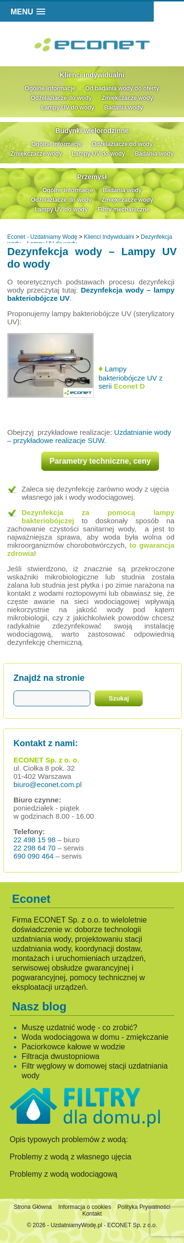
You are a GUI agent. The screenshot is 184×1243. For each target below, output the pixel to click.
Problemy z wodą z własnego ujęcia (70, 1157)
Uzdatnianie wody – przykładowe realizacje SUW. (89, 436)
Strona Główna (32, 1207)
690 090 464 (33, 856)
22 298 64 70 (34, 848)
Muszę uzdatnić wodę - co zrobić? (79, 1027)
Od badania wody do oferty (122, 88)
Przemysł (92, 177)
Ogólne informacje (50, 88)
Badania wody (123, 107)
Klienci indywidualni (92, 75)
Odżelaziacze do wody (61, 98)
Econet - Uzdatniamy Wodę (42, 237)
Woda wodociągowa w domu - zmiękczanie (95, 1037)
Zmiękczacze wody (127, 98)
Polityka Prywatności (144, 1207)
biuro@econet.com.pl (47, 784)
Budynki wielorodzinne (91, 131)
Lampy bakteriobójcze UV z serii (130, 377)
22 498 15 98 (34, 840)
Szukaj (119, 698)
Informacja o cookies (84, 1207)
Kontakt (92, 1213)
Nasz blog (39, 1006)
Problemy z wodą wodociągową (63, 1174)
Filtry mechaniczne (123, 209)
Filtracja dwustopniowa (60, 1056)
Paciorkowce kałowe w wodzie (73, 1047)
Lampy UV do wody (68, 107)
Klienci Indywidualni (109, 237)
